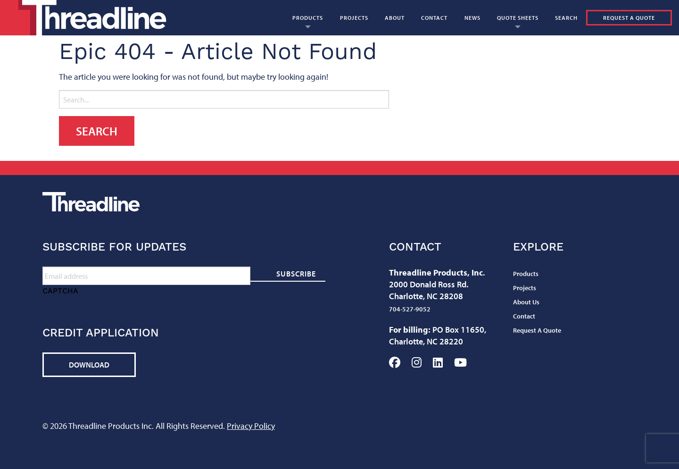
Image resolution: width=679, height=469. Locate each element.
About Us (526, 302)
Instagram (417, 362)
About (395, 17)
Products (307, 17)
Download (89, 364)
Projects (354, 17)
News (472, 17)
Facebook (394, 362)
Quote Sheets (517, 17)
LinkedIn (438, 362)
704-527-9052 (410, 309)
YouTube (460, 362)
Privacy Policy (251, 425)
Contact (434, 17)
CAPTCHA (60, 290)
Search (566, 17)
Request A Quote (629, 17)
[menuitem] (307, 17)
